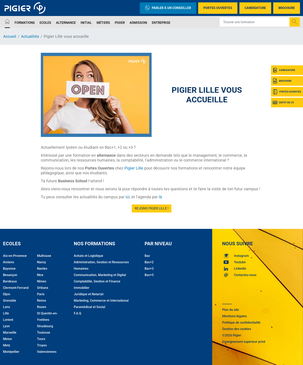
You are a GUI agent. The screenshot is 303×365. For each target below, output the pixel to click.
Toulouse (43, 332)
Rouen (41, 307)
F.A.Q (77, 313)
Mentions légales (234, 316)
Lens (6, 307)
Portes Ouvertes (217, 8)
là (160, 196)
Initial (86, 23)
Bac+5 (149, 275)
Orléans (42, 288)
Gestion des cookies (236, 329)
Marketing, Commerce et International (101, 300)
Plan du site (230, 310)
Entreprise (161, 23)
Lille (6, 313)
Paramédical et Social (89, 307)
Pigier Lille (133, 168)
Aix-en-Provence (15, 256)
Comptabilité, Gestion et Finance (97, 281)
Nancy (41, 262)
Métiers (103, 23)
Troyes (42, 345)
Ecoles (45, 23)
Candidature (255, 8)
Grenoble (9, 300)
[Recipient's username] (255, 22)
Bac (147, 256)
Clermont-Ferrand (16, 288)
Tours (41, 339)
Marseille (9, 332)
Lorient (8, 320)
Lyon (6, 326)
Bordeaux (10, 281)
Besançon (10, 275)
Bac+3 (149, 268)
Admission (138, 23)
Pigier (120, 23)
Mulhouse (44, 256)
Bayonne (9, 268)
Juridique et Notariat (88, 294)
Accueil (9, 36)
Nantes (42, 268)
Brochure (286, 8)
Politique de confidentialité (241, 322)
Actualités (30, 36)
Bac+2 (149, 262)
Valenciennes (46, 352)
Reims (41, 300)
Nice (40, 275)
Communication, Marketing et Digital (100, 275)
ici (128, 196)
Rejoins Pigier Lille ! (151, 208)
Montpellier (11, 352)
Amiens (8, 262)
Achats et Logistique (88, 256)
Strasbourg (45, 326)
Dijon (6, 294)
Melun (7, 339)
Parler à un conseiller (168, 8)
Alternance (66, 23)
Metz (6, 345)
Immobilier (81, 288)
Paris (40, 294)
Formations (25, 23)
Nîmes (41, 281)
